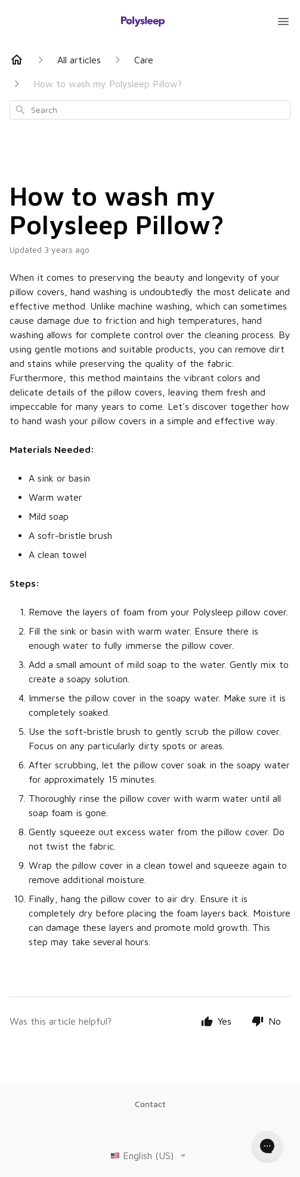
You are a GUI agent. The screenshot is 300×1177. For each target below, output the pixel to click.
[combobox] (150, 109)
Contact (150, 1104)
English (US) (150, 1155)
